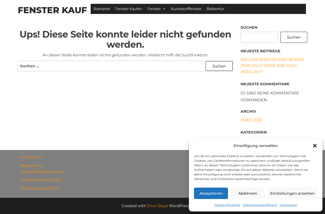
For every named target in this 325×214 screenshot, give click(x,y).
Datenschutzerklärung (260, 205)
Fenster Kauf (52, 10)
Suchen (249, 27)
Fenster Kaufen (128, 9)
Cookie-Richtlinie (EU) (41, 179)
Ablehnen (247, 193)
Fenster (157, 9)
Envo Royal (157, 205)
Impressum (288, 205)
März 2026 (252, 120)
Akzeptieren (211, 193)
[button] (314, 145)
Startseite (101, 9)
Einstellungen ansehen (292, 193)
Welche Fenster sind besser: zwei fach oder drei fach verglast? (273, 65)
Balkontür (215, 9)
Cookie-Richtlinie (227, 205)
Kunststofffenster (186, 9)
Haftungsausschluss (40, 188)
